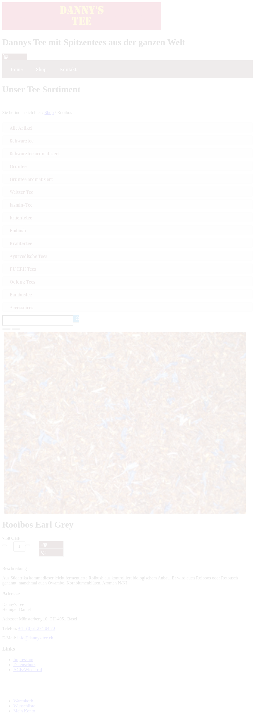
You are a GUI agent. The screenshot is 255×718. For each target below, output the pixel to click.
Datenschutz (24, 664)
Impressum (23, 659)
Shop (49, 112)
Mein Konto (24, 711)
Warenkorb (23, 700)
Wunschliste (24, 706)
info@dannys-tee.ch (35, 637)
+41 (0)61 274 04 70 (36, 628)
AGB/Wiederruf (27, 669)
